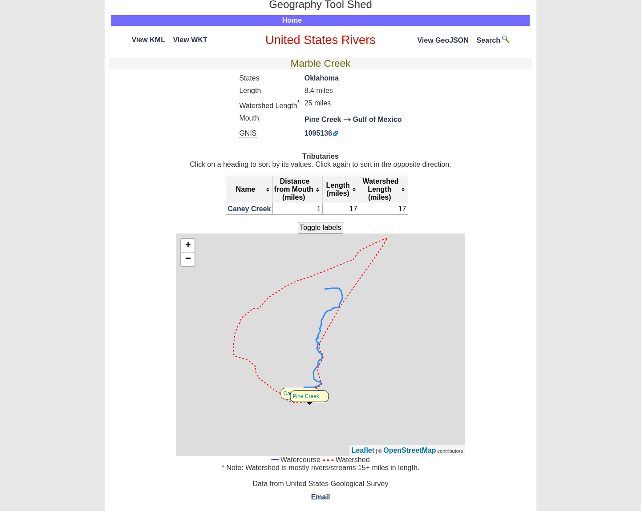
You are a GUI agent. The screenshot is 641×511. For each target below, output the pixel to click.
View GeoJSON (442, 40)
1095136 (318, 133)
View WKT (190, 40)
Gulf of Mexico (377, 119)
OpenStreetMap (409, 450)
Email (320, 497)
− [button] (188, 259)
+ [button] (188, 245)
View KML (148, 40)
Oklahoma (321, 78)
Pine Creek (322, 119)
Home (292, 20)
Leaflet (363, 450)
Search (493, 40)
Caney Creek (249, 209)
